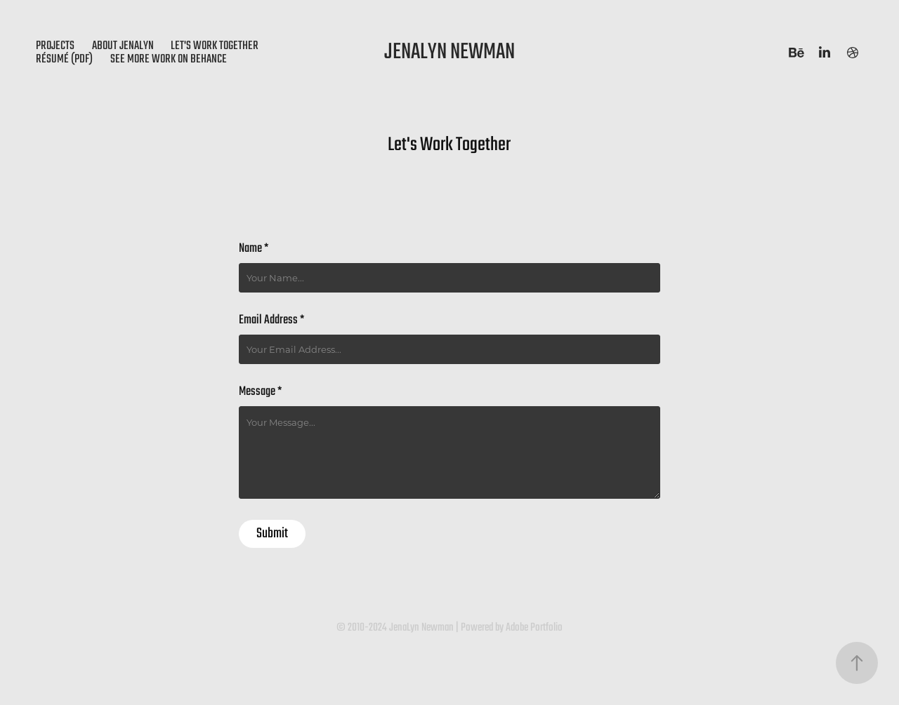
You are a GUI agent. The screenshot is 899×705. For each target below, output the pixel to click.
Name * (253, 249)
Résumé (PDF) (64, 59)
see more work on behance (168, 59)
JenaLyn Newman (449, 52)
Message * (260, 392)
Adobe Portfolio (534, 628)
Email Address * (271, 321)
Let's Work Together (214, 46)
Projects (55, 46)
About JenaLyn (123, 46)
